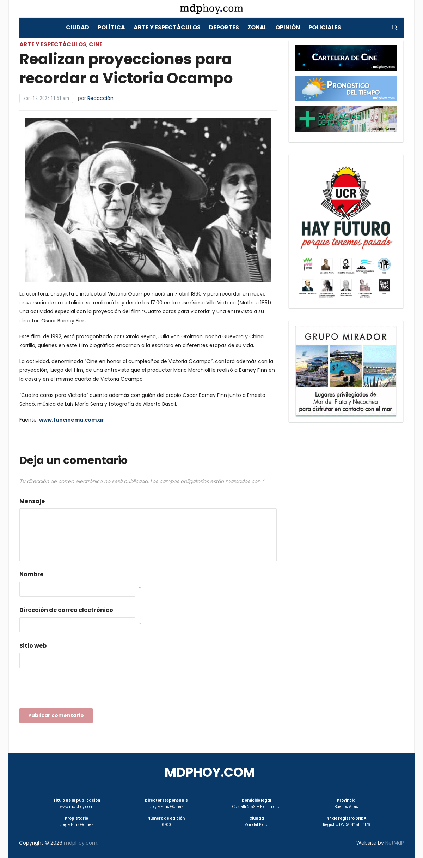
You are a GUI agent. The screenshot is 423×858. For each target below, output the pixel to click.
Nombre (31, 574)
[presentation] (73, 690)
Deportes (224, 27)
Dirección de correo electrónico (66, 610)
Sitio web (33, 646)
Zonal (257, 27)
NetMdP (394, 842)
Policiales (324, 27)
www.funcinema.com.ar (71, 419)
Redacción (100, 98)
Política (111, 27)
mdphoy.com (210, 772)
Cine (96, 44)
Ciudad (77, 27)
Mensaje (32, 501)
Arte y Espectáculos (167, 27)
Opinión (287, 27)
